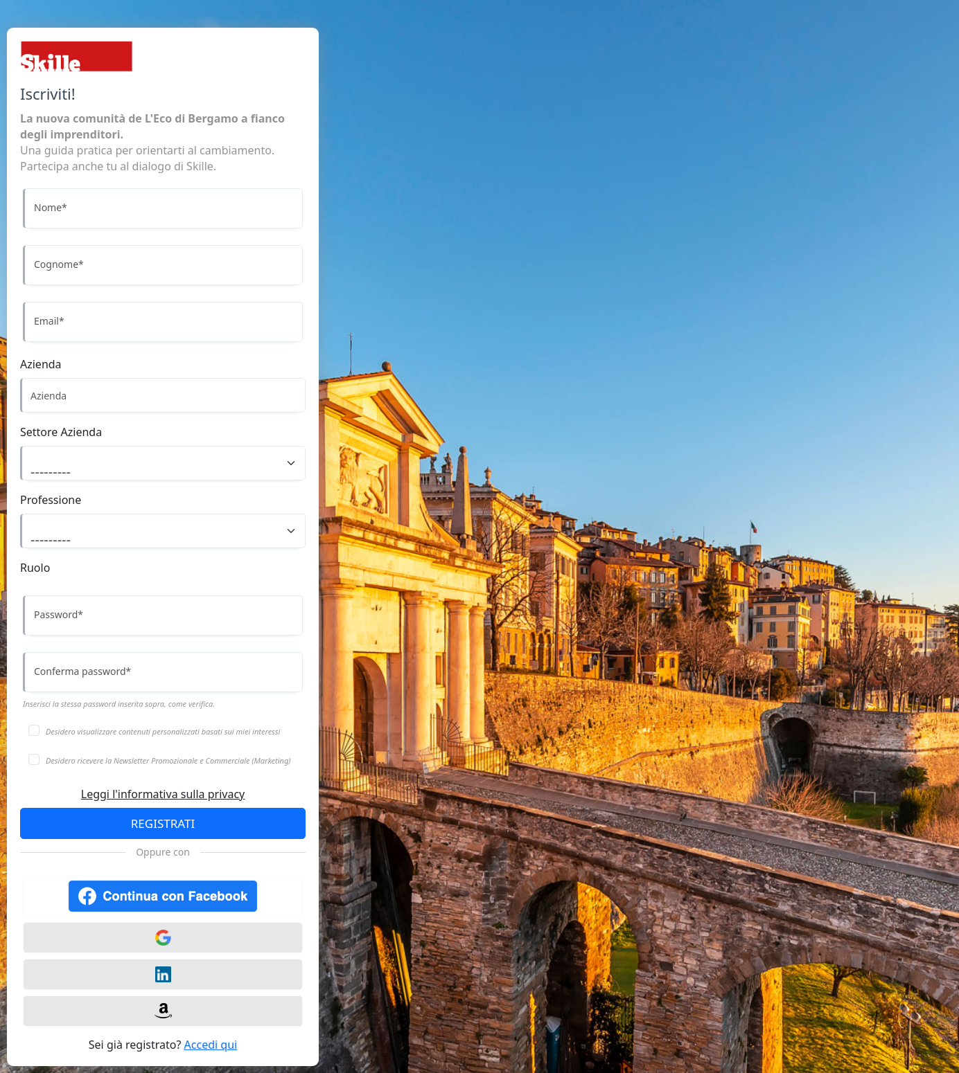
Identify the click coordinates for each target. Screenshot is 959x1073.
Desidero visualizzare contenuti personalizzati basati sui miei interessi (163, 731)
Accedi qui (211, 1044)
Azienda (41, 364)
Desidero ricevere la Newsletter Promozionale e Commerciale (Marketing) (168, 760)
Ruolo (35, 567)
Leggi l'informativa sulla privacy (163, 794)
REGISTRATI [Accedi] (163, 823)
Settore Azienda (61, 432)
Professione (50, 499)
